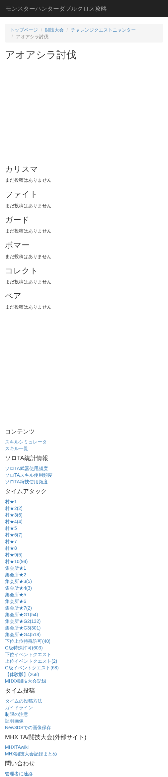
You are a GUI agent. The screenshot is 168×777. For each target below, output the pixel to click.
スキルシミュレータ (26, 441)
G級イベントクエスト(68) (32, 667)
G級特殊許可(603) (24, 647)
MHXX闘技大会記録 (25, 681)
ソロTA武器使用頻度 (26, 468)
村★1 (11, 501)
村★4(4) (14, 521)
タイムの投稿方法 (23, 701)
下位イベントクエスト (28, 654)
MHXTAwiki (17, 747)
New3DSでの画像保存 (28, 727)
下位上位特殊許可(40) (27, 641)
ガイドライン (19, 707)
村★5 (11, 528)
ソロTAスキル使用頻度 (28, 475)
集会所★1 (15, 568)
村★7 (11, 541)
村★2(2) (14, 508)
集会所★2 (15, 574)
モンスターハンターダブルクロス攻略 (56, 8)
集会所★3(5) (18, 581)
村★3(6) (14, 515)
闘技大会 (54, 30)
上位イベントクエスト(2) (31, 661)
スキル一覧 (16, 448)
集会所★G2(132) (23, 621)
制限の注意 (16, 714)
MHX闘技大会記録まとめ (31, 753)
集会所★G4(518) (23, 634)
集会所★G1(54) (21, 614)
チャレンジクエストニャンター (103, 30)
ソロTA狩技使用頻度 (26, 481)
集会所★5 (15, 594)
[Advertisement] (86, 109)
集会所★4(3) (18, 588)
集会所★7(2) (18, 608)
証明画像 (14, 721)
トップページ (24, 30)
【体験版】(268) (22, 674)
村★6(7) (14, 534)
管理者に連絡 (19, 773)
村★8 (11, 548)
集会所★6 (15, 601)
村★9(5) (14, 554)
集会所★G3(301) (23, 628)
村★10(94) (16, 561)
